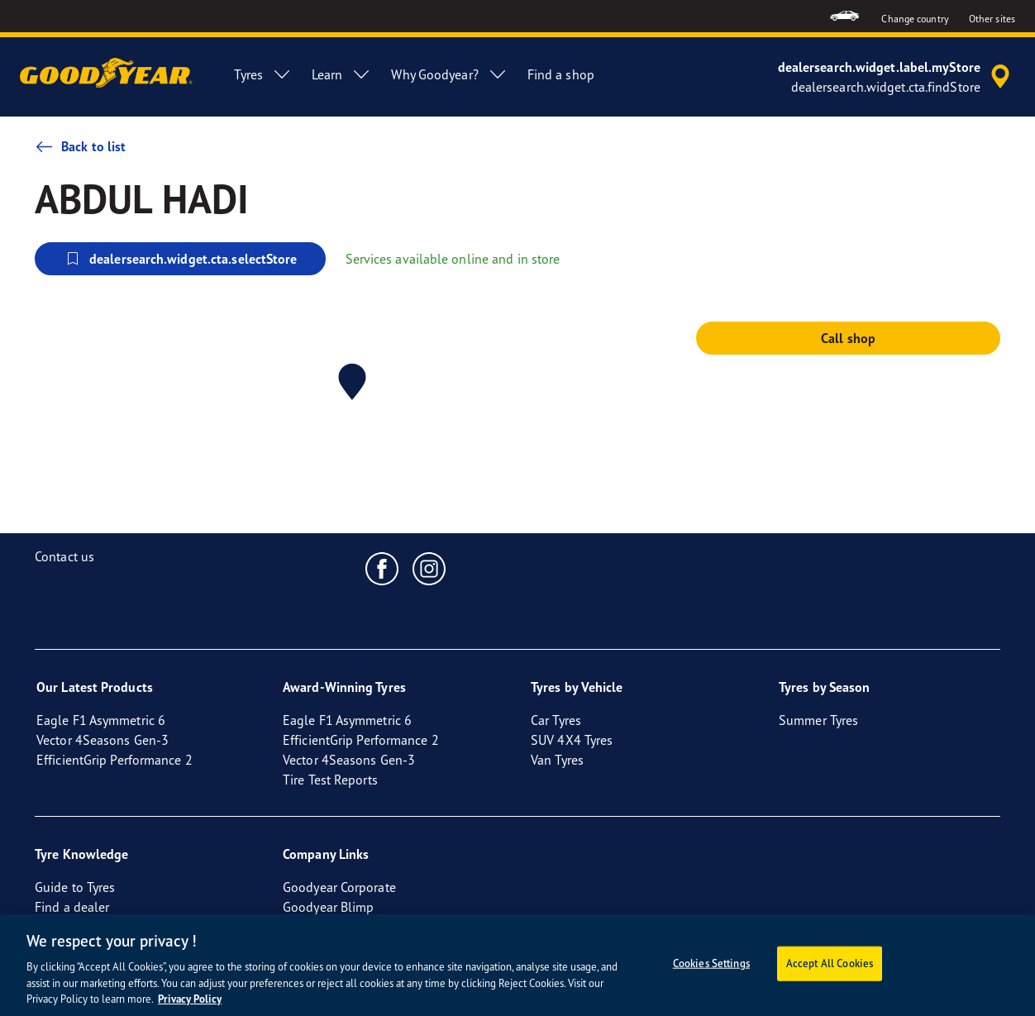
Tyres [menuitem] (263, 74)
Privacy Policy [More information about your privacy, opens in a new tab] (190, 999)
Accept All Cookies (829, 963)
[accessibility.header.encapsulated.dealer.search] (896, 77)
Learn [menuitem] (342, 74)
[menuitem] (844, 16)
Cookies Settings (711, 963)
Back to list (80, 146)
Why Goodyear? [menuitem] (449, 74)
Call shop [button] (848, 338)
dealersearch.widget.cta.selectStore (180, 259)
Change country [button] (914, 18)
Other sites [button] (992, 18)
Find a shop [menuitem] (560, 74)
